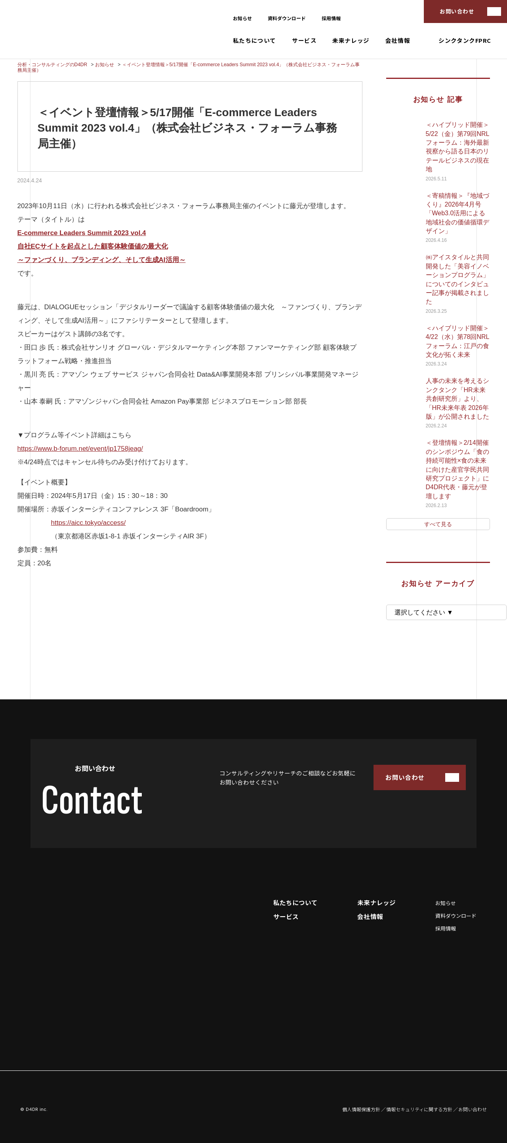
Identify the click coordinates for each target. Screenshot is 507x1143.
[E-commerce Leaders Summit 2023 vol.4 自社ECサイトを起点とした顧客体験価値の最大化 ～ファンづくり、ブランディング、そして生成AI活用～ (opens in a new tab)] (101, 246)
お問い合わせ (457, 11)
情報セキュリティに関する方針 (419, 1109)
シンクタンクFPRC (464, 41)
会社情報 (397, 41)
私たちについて (254, 41)
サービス (304, 41)
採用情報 (331, 18)
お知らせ (242, 18)
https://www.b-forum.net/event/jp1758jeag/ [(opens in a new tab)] (80, 448)
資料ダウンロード (287, 18)
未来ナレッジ (351, 41)
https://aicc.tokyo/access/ (88, 523)
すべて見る (438, 524)
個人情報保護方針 (361, 1109)
